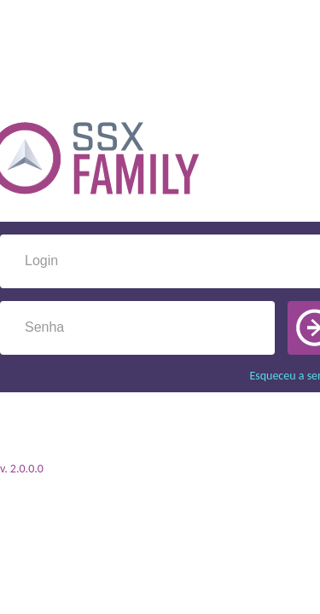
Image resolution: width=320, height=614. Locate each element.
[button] (276, 328)
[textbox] (164, 261)
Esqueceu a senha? (257, 375)
